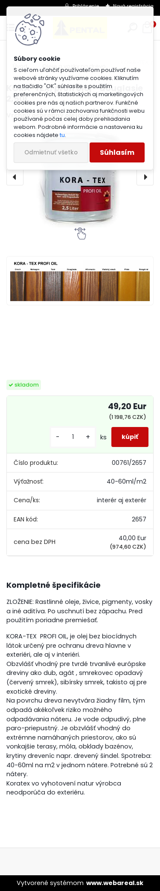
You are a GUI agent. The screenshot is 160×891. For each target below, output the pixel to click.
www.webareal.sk (114, 883)
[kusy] (73, 437)
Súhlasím (117, 152)
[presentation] (14, 176)
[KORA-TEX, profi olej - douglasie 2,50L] (80, 177)
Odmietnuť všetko (51, 152)
